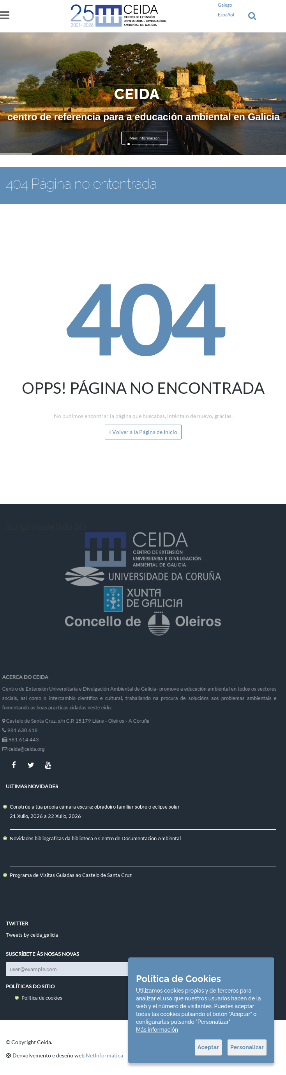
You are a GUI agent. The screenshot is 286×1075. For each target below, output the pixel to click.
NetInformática (104, 1055)
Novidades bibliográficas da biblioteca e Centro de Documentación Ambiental (95, 838)
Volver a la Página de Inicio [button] (143, 432)
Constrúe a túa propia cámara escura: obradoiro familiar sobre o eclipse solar (95, 807)
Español (226, 15)
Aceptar (208, 1047)
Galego (225, 5)
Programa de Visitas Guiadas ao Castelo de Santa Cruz (71, 875)
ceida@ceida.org (23, 749)
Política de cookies (41, 998)
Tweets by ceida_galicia (32, 935)
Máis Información (144, 138)
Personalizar (247, 1047)
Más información (157, 1030)
